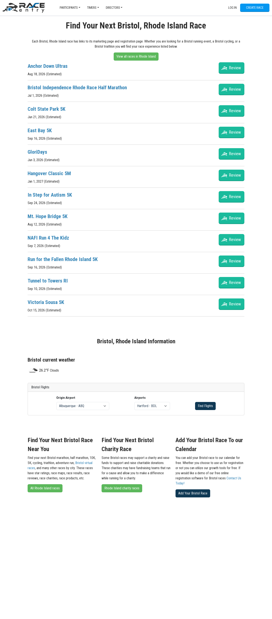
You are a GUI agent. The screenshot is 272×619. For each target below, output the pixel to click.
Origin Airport (65, 398)
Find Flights (205, 406)
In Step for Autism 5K (50, 195)
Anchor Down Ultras (48, 66)
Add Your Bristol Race (192, 493)
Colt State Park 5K (46, 109)
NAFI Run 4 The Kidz (48, 238)
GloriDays (37, 152)
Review (235, 67)
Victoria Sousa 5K (46, 302)
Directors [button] (113, 8)
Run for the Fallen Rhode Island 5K (63, 259)
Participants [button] (69, 8)
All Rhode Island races (45, 488)
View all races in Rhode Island (136, 56)
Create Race (255, 8)
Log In (232, 8)
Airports (140, 398)
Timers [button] (91, 8)
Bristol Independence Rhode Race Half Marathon (77, 88)
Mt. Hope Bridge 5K (48, 216)
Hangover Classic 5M (49, 173)
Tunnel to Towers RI (48, 281)
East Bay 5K (40, 130)
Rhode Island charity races (121, 488)
